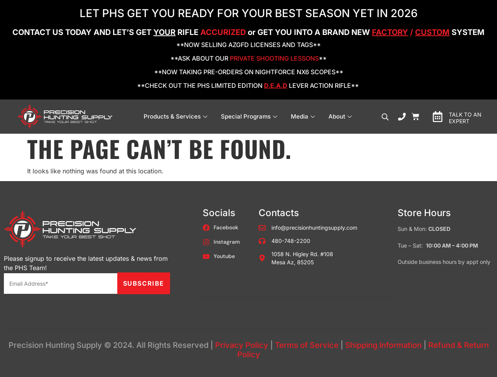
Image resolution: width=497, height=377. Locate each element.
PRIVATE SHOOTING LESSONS (274, 58)
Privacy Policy (241, 345)
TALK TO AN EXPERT (465, 117)
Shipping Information (383, 345)
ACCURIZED (223, 32)
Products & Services (176, 116)
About (341, 116)
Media (304, 116)
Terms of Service (307, 345)
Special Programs (250, 116)
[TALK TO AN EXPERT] (437, 116)
